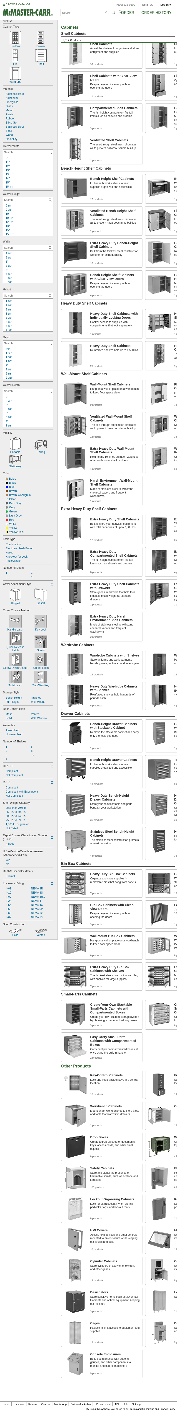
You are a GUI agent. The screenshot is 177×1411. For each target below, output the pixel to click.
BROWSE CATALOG (18, 4)
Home (6, 1404)
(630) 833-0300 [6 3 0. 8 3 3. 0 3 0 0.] (126, 4)
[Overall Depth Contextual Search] (28, 391)
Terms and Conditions (142, 1409)
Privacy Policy (167, 1409)
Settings (136, 1404)
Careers (45, 1404)
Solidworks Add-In (81, 1404)
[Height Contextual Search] (28, 296)
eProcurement (103, 1404)
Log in (166, 4)
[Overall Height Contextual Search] (28, 200)
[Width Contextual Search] (28, 248)
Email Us (147, 4)
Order (127, 13)
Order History (156, 13)
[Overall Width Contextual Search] (28, 152)
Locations (19, 1404)
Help (125, 1404)
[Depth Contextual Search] (28, 343)
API (117, 1404)
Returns (32, 1404)
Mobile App (60, 1404)
